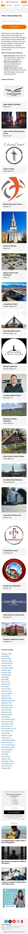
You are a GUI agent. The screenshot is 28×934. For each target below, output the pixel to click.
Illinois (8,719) (5, 682)
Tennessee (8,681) (7, 749)
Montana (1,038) (6, 712)
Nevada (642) (5, 717)
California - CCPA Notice (6, 929)
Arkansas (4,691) (6, 661)
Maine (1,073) (5, 696)
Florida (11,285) (6, 672)
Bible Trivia (9, 5)
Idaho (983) (4, 679)
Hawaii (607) (5, 677)
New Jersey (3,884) (7, 721)
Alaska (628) (5, 656)
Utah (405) (4, 754)
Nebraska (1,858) (6, 714)
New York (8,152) (6, 726)
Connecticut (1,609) (7, 668)
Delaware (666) (6, 670)
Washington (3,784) (7, 761)
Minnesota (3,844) (6, 705)
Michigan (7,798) (6, 703)
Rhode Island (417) (7, 742)
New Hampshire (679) (8, 719)
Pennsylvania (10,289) (8, 740)
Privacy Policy (9, 927)
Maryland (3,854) (6, 698)
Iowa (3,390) (5, 686)
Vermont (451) (5, 756)
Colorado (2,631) (6, 665)
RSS (19, 927)
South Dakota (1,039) (7, 747)
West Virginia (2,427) (7, 763)
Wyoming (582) (6, 768)
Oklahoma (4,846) (6, 735)
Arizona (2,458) (6, 658)
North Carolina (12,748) (8, 728)
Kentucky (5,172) (6, 691)
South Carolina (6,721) (8, 745)
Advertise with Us (9, 926)
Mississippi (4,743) (7, 707)
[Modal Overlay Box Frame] (14, 805)
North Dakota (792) (7, 731)
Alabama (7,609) (6, 654)
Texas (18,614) (5, 752)
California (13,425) (7, 663)
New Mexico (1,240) (7, 724)
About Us (3, 926)
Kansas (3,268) (6, 689)
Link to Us (15, 927)
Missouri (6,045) (6, 710)
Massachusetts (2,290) (8, 700)
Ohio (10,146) (5, 733)
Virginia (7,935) (6, 759)
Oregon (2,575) (6, 738)
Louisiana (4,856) (6, 693)
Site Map (3, 927)
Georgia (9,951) (6, 675)
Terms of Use (22, 926)
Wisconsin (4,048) (6, 766)
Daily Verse (17, 5)
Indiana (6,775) (6, 684)
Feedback (16, 926)
